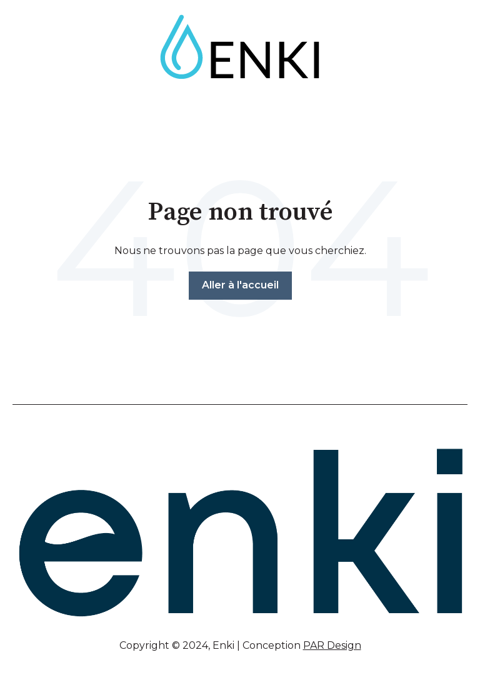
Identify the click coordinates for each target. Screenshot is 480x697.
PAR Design (332, 645)
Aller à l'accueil (240, 285)
